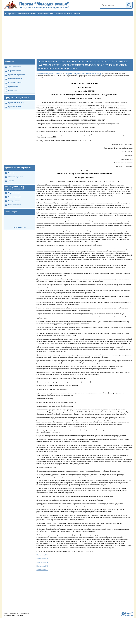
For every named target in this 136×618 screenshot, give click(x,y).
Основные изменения (27, 14)
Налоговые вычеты (15, 83)
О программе (11, 14)
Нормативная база (15, 71)
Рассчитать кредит (19, 227)
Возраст (11, 173)
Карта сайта (12, 90)
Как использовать (14, 205)
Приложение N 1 (42, 555)
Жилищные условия (15, 177)
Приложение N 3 (42, 562)
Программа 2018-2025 (16, 103)
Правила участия (14, 107)
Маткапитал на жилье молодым (69, 14)
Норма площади (14, 193)
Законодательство (14, 67)
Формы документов (46, 14)
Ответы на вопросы (15, 79)
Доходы (11, 181)
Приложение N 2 (42, 559)
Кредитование (13, 86)
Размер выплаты (14, 201)
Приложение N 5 (42, 570)
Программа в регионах (16, 75)
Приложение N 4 (42, 566)
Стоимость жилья (14, 197)
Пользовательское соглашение (14, 615)
